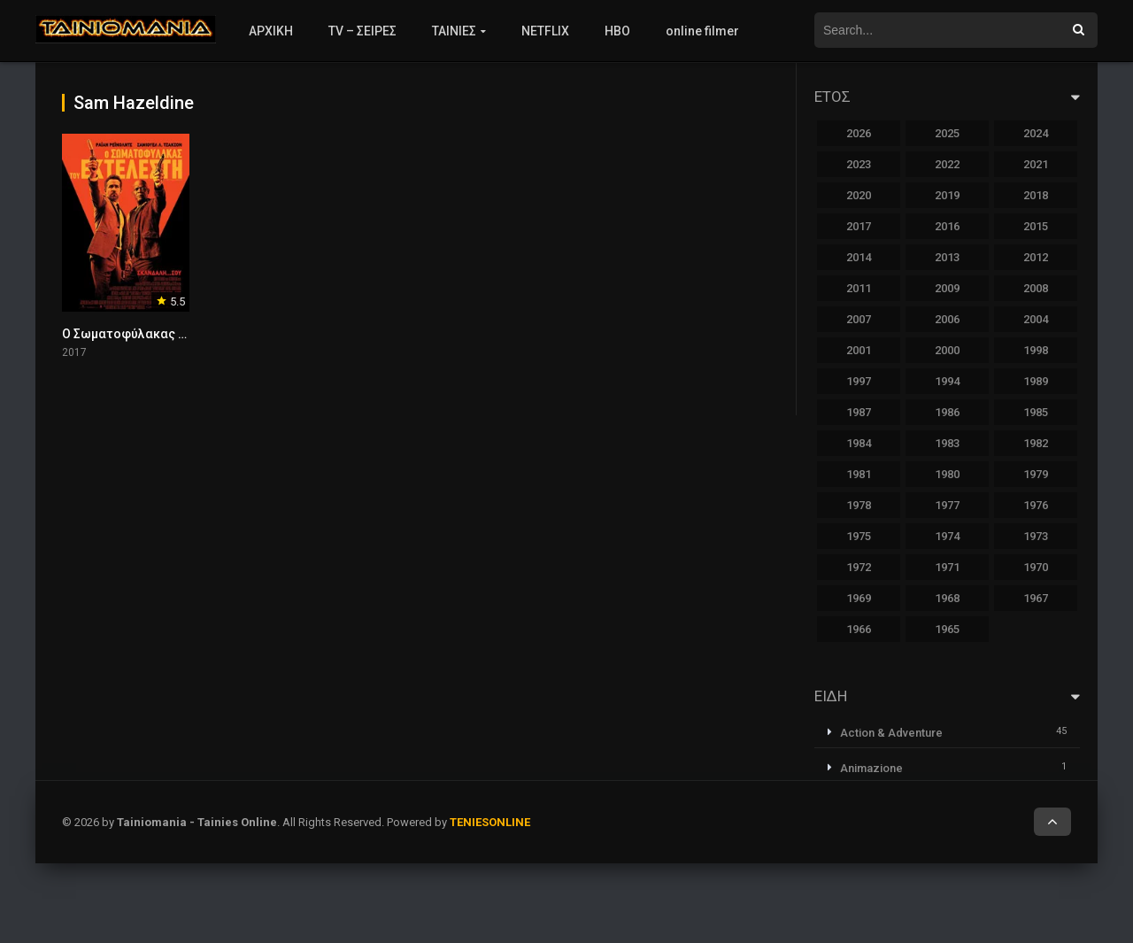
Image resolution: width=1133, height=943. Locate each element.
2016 (947, 226)
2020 (858, 195)
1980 (947, 474)
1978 (858, 505)
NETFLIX (545, 31)
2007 (858, 319)
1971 (947, 567)
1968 (947, 598)
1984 (858, 443)
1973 (1035, 536)
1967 (1035, 598)
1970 (1035, 567)
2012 (1035, 257)
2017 (858, 226)
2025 (947, 133)
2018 (1035, 195)
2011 (858, 288)
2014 (858, 257)
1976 (1035, 505)
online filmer (702, 31)
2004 (1035, 319)
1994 (947, 381)
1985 (1035, 412)
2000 (947, 350)
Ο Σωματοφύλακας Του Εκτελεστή (164, 334)
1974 (947, 536)
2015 (1035, 226)
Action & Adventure (891, 732)
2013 (947, 257)
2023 (858, 164)
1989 (1035, 381)
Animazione (871, 768)
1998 (1035, 350)
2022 (947, 164)
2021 (1035, 164)
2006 (947, 319)
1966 (858, 629)
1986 (947, 412)
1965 (947, 629)
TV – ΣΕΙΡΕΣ (362, 31)
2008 (1035, 288)
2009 (947, 288)
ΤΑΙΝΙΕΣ (454, 31)
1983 (947, 443)
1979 (1035, 474)
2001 (858, 350)
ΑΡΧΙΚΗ (271, 31)
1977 (947, 505)
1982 (1035, 443)
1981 (858, 474)
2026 (858, 133)
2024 (1035, 133)
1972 (858, 567)
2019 (947, 195)
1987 (858, 412)
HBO (617, 31)
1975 (858, 536)
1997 (858, 381)
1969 (858, 598)
